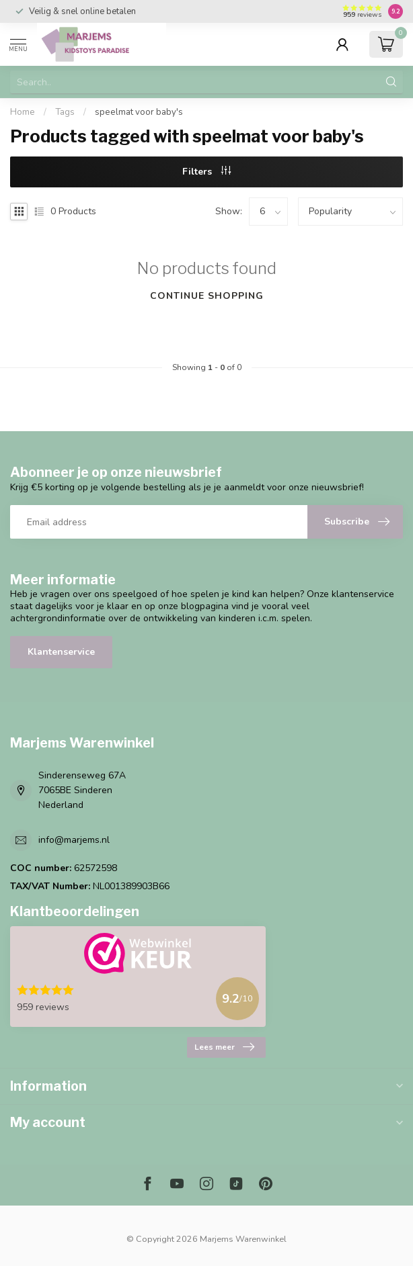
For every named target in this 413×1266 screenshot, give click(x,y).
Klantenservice (61, 651)
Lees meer (224, 1047)
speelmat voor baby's (139, 112)
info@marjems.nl (74, 839)
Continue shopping (207, 295)
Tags (65, 112)
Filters (206, 171)
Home (22, 112)
